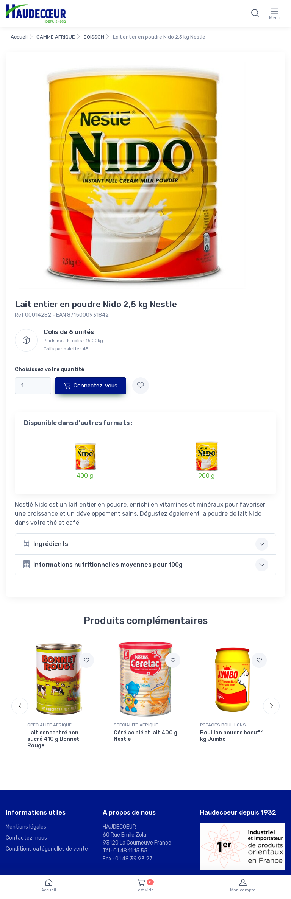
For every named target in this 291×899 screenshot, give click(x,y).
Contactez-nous (26, 838)
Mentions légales (26, 827)
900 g (206, 475)
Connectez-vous (90, 385)
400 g (85, 475)
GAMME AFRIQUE (55, 37)
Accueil (19, 37)
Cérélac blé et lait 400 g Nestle (145, 735)
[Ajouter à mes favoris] (140, 385)
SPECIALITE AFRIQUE (49, 725)
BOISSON (94, 37)
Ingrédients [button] (45, 543)
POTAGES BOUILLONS (223, 725)
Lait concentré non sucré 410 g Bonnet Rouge (53, 739)
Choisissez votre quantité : (51, 369)
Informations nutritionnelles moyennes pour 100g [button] (103, 564)
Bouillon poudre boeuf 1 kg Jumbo (232, 735)
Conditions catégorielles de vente (47, 849)
